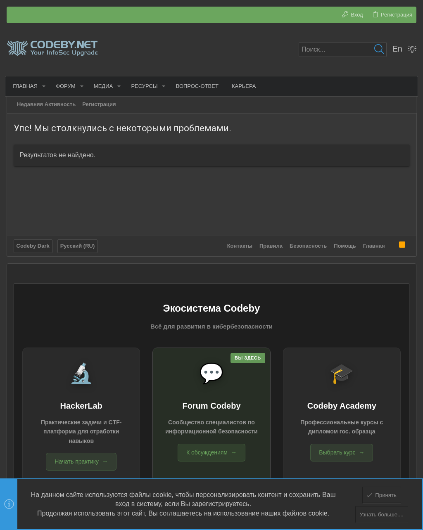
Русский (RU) (77, 245)
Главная (374, 245)
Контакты (239, 245)
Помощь (345, 245)
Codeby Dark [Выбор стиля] (33, 245)
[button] (44, 86)
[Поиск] (342, 50)
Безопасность (308, 245)
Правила (271, 245)
